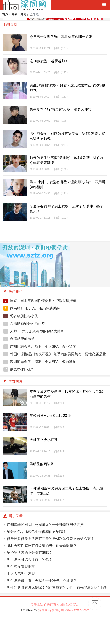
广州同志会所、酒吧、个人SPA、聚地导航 (39, 346)
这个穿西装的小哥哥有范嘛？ (29, 552)
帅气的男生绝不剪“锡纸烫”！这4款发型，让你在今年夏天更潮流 (67, 160)
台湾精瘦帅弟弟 (18, 339)
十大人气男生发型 (21, 573)
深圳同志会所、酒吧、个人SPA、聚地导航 (39, 362)
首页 (5, 14)
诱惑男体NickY (18, 369)
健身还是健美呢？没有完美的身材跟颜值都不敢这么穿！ (50, 539)
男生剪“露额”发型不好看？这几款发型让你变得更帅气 (67, 87)
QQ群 (61, 604)
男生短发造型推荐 (21, 566)
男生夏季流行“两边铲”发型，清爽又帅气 (60, 109)
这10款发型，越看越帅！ (49, 61)
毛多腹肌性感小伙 (20, 316)
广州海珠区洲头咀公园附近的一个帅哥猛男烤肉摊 (45, 525)
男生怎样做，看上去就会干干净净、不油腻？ (42, 580)
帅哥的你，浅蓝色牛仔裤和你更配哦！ (36, 532)
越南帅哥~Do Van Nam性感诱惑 (31, 308)
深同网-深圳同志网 (51, 610)
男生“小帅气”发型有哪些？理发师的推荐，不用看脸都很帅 (67, 184)
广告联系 (50, 604)
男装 (14, 14)
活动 (76, 604)
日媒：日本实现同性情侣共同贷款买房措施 (39, 301)
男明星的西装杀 (42, 464)
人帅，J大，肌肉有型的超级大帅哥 (33, 331)
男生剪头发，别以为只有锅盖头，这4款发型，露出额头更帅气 (67, 136)
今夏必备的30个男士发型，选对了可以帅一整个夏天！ (66, 208)
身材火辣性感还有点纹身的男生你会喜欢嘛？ (42, 545)
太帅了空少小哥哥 (44, 440)
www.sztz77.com (78, 610)
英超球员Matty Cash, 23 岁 (50, 415)
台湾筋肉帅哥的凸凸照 (24, 324)
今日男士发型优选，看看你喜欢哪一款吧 (61, 37)
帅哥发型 (26, 14)
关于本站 (37, 604)
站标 (69, 604)
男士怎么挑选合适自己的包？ (29, 559)
